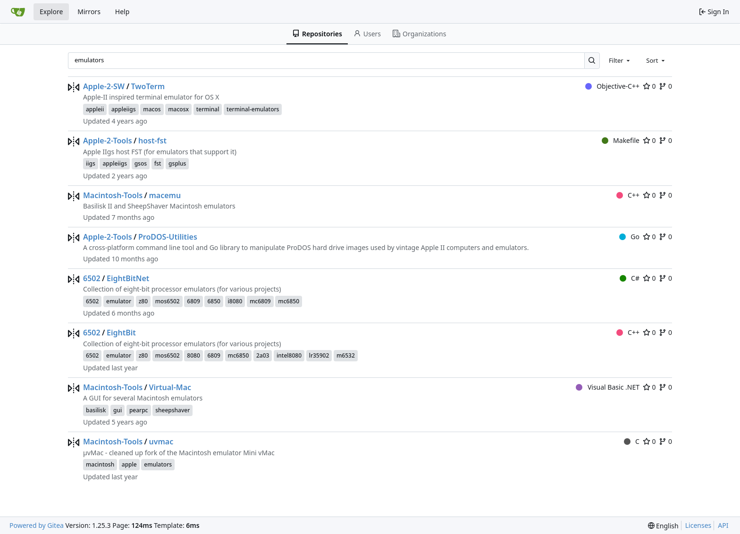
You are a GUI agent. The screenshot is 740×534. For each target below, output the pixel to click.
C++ (627, 195)
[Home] (18, 11)
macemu (165, 195)
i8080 (235, 301)
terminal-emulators (253, 109)
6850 (213, 301)
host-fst (152, 140)
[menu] (663, 525)
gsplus (177, 163)
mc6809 (260, 301)
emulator (118, 301)
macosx (178, 109)
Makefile (620, 140)
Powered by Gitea (36, 525)
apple (129, 464)
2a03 (262, 355)
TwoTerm (148, 86)
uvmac (161, 441)
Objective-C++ (612, 86)
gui (117, 410)
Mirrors (89, 11)
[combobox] (620, 60)
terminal (207, 109)
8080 (193, 355)
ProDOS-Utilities (167, 237)
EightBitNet (128, 278)
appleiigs (123, 109)
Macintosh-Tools (113, 195)
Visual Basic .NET (607, 387)
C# (629, 278)
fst (157, 163)
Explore (51, 11)
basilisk (96, 410)
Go (629, 236)
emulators (158, 464)
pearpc (138, 410)
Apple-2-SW (104, 86)
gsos (141, 163)
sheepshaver (172, 410)
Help (122, 11)
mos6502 (167, 301)
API (723, 525)
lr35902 (319, 355)
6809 (193, 301)
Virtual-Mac (170, 387)
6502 (92, 278)
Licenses (698, 525)
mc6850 (288, 301)
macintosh (100, 464)
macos (151, 109)
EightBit (121, 332)
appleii (95, 109)
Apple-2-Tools (107, 140)
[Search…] (592, 60)
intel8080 (289, 355)
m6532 (345, 355)
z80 (143, 301)
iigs (90, 163)
